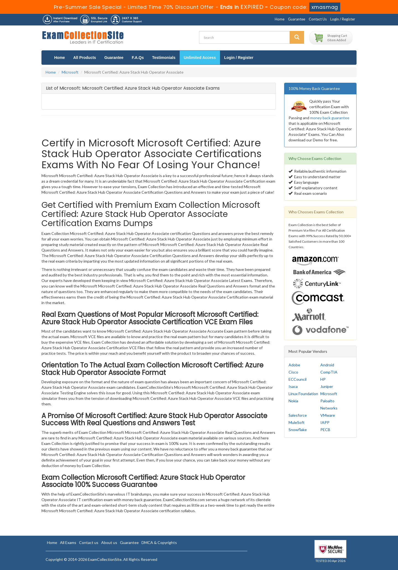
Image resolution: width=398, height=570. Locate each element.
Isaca (293, 386)
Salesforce (298, 415)
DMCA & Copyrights (159, 542)
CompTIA (328, 372)
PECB (325, 429)
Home (279, 19)
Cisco (293, 372)
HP (323, 379)
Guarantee (296, 19)
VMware (327, 415)
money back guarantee (329, 117)
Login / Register (342, 19)
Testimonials (164, 57)
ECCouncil (298, 379)
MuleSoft (297, 422)
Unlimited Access (200, 57)
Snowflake (298, 429)
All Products (84, 57)
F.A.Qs (138, 57)
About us (109, 542)
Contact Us (318, 19)
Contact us (88, 542)
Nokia (293, 400)
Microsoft (70, 72)
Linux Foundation (303, 393)
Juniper (326, 386)
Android (327, 364)
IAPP (324, 422)
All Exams (68, 542)
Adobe (294, 364)
